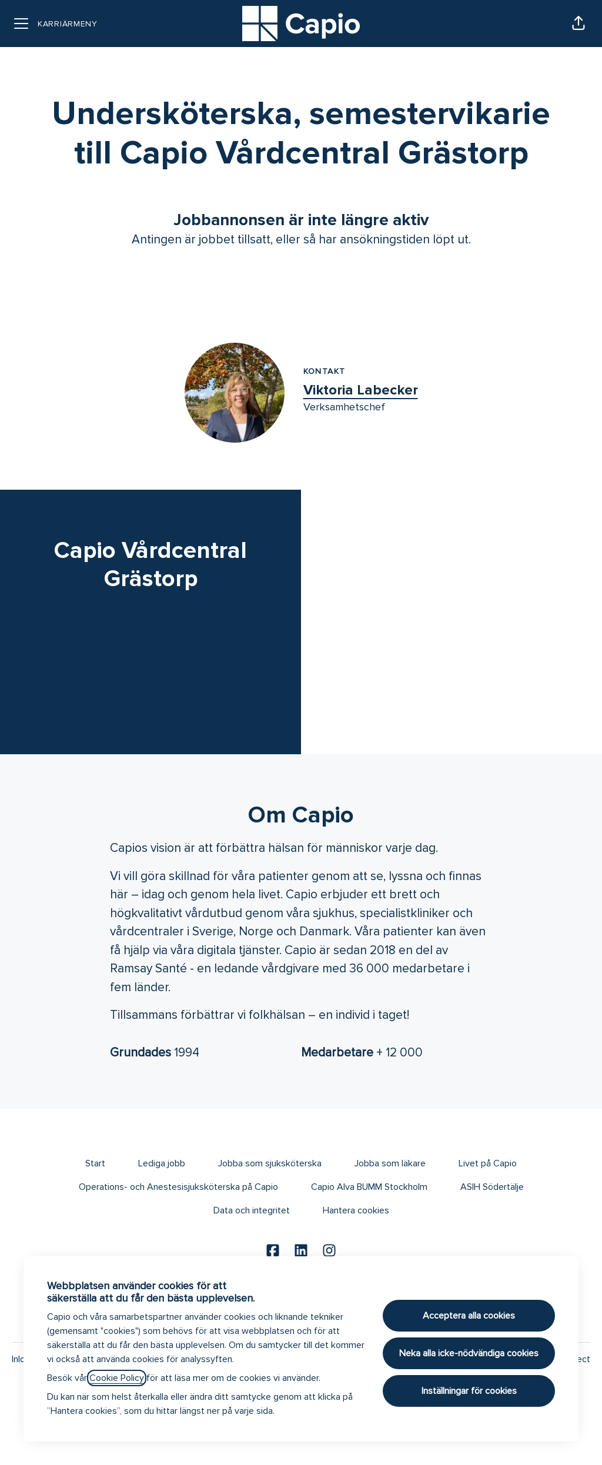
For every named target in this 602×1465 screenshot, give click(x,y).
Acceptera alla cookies (469, 1316)
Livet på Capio (488, 1163)
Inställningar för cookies (469, 1391)
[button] (578, 23)
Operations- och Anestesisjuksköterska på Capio (178, 1187)
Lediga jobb (161, 1163)
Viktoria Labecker (360, 390)
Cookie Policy (116, 1378)
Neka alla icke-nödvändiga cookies (469, 1353)
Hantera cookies (356, 1210)
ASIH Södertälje (492, 1187)
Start (95, 1163)
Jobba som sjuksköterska (270, 1163)
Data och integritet (251, 1210)
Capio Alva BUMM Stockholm (369, 1187)
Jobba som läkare (390, 1163)
